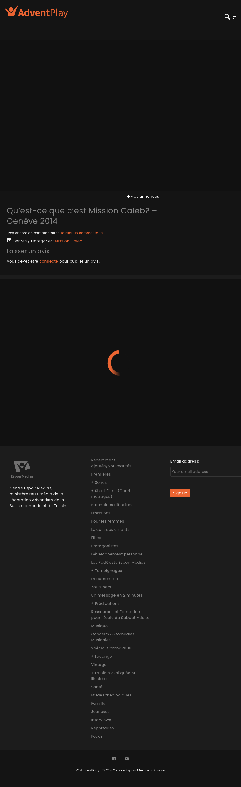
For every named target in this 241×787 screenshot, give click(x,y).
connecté (48, 261)
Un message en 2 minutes (116, 595)
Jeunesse (100, 711)
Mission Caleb (68, 241)
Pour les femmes (107, 521)
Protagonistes (104, 546)
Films (96, 537)
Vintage (99, 664)
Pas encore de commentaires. (55, 233)
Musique (99, 626)
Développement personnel (117, 554)
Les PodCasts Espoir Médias (118, 562)
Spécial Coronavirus (111, 648)
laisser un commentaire (82, 233)
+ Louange (101, 656)
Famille (98, 703)
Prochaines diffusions (112, 505)
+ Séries (99, 482)
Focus (97, 736)
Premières (101, 474)
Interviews (101, 720)
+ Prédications (105, 603)
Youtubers (101, 587)
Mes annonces (142, 196)
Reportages (102, 728)
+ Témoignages (106, 570)
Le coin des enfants (110, 529)
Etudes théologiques (111, 695)
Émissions (100, 513)
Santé (97, 687)
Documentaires (106, 579)
